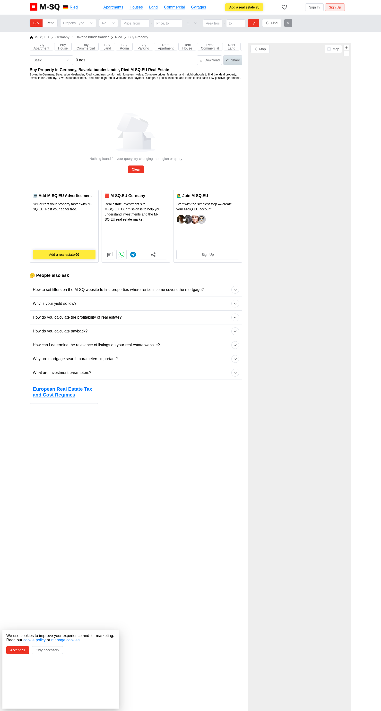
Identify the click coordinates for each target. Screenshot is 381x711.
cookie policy (34, 640)
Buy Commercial (86, 46)
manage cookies (65, 640)
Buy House (63, 46)
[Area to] (235, 23)
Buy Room (124, 46)
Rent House (187, 46)
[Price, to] (168, 23)
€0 (244, 7)
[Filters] (253, 23)
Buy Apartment (41, 46)
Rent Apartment (166, 46)
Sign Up (208, 254)
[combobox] (189, 23)
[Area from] (212, 23)
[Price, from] (135, 23)
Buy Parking (143, 46)
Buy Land (107, 46)
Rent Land (231, 46)
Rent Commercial (210, 46)
